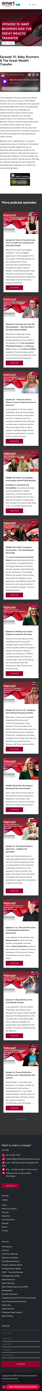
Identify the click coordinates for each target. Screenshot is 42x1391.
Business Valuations (9, 1294)
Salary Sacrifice (8, 1309)
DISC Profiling (7, 1316)
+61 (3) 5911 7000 (13, 1155)
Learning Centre (8, 1220)
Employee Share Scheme (12, 1312)
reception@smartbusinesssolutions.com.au (23, 1159)
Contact (5, 1231)
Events (4, 1227)
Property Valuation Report (12, 1265)
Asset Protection (8, 1280)
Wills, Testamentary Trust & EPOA (15, 1287)
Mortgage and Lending (11, 1276)
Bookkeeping (7, 1290)
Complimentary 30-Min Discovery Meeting (19, 1298)
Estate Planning (8, 1283)
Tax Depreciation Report (11, 1268)
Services (5, 1212)
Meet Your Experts (9, 1209)
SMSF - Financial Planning (12, 1272)
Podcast (11, 43)
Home (4, 43)
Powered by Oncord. (10, 1379)
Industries (6, 1216)
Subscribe (21, 1364)
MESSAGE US (6, 1185)
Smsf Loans (6, 1305)
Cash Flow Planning (9, 1254)
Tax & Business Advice (10, 1261)
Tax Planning (7, 1247)
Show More (21, 1119)
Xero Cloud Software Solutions (14, 1301)
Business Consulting (10, 1258)
